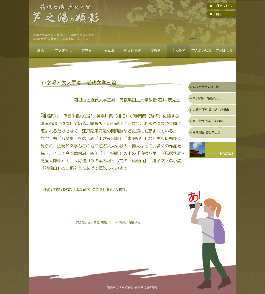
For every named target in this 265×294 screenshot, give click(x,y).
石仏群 (109, 51)
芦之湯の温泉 (201, 51)
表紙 (40, 51)
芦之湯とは (63, 51)
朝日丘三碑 (132, 51)
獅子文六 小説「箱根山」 (209, 121)
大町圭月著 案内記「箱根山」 (212, 110)
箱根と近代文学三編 (206, 87)
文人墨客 (178, 51)
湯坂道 (155, 51)
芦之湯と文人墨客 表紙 (91, 223)
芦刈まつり (224, 51)
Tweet (192, 39)
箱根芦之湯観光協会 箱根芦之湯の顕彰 (132, 287)
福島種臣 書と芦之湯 (206, 132)
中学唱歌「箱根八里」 (128, 223)
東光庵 (87, 51)
